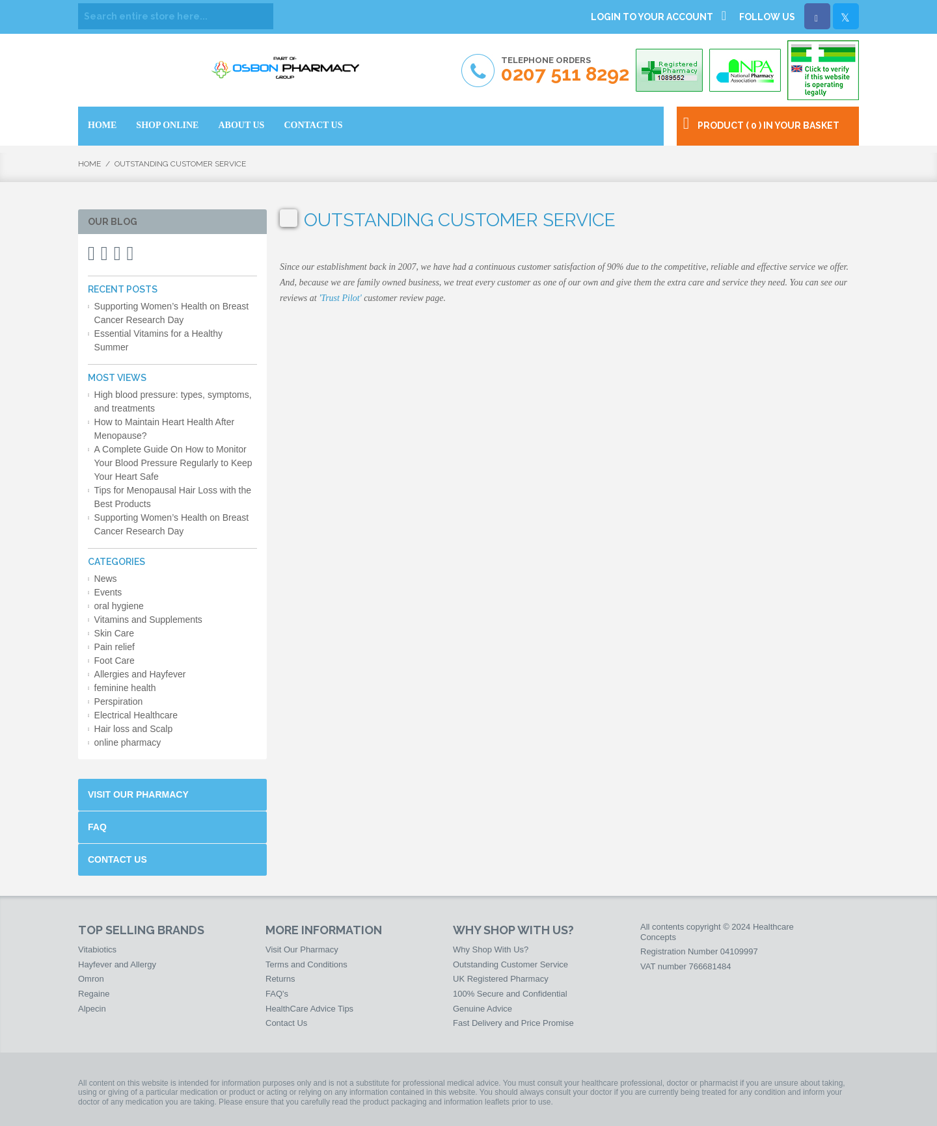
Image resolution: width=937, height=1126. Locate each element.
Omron (91, 979)
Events (108, 592)
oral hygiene (119, 606)
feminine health (125, 688)
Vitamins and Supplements (148, 619)
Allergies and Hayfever (140, 674)
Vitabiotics (97, 949)
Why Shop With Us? (490, 949)
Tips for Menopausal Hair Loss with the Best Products (172, 497)
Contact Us (117, 859)
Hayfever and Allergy (117, 964)
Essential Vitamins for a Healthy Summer (158, 340)
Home (89, 163)
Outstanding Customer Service (510, 964)
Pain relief (114, 647)
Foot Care (114, 660)
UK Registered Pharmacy (501, 979)
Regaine (93, 994)
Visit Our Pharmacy (138, 794)
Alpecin (92, 1009)
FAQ (97, 827)
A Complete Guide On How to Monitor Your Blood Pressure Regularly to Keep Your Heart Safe (173, 463)
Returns (280, 979)
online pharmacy (127, 742)
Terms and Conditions (306, 964)
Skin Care (114, 633)
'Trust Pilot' (340, 298)
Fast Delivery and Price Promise (513, 1023)
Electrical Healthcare (136, 715)
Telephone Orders (565, 70)
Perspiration (118, 701)
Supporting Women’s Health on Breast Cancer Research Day (171, 313)
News (105, 578)
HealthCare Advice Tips (309, 1009)
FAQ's (276, 994)
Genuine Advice (482, 1009)
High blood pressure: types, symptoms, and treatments (173, 401)
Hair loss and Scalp (133, 729)
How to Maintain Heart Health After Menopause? (164, 429)
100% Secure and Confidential (510, 994)
